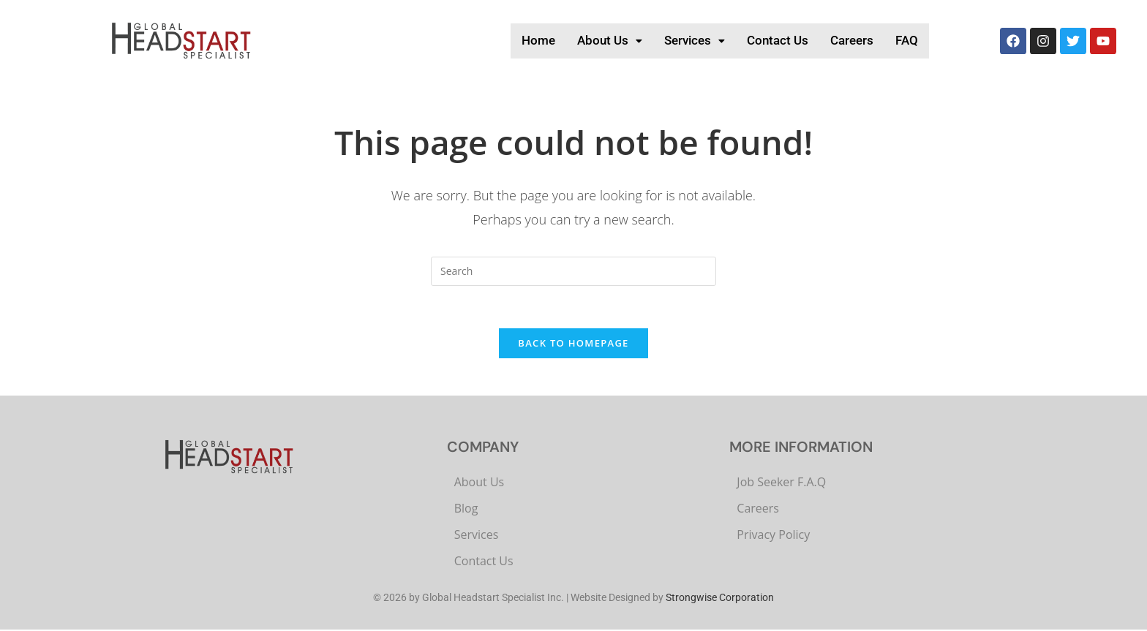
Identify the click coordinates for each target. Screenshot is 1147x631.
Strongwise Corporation (720, 599)
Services (660, 40)
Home (482, 40)
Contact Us (756, 40)
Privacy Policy (773, 537)
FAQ (904, 40)
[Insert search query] (573, 271)
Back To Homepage (573, 345)
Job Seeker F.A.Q (781, 484)
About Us (564, 40)
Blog (466, 510)
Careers (842, 40)
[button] (564, 40)
